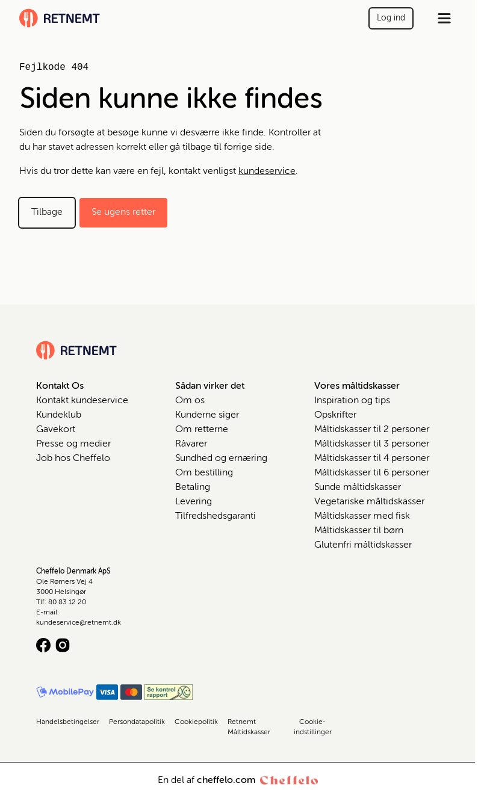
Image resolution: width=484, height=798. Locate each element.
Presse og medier (73, 444)
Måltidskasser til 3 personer (371, 444)
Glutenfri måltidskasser (363, 545)
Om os (190, 401)
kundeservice (267, 171)
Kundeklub (58, 415)
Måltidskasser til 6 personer (371, 473)
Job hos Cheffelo (73, 458)
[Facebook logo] (43, 645)
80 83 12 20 (67, 602)
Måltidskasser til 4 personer (371, 458)
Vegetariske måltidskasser (369, 502)
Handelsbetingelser (67, 722)
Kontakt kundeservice (82, 401)
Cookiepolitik (196, 722)
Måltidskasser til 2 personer (371, 430)
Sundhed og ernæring (221, 458)
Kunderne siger (207, 415)
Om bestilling (204, 473)
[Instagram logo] (62, 645)
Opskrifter (335, 415)
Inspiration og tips (352, 401)
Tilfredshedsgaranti (215, 516)
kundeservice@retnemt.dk (78, 622)
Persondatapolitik (137, 722)
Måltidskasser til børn (358, 531)
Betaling (192, 487)
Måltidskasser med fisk (362, 516)
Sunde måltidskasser (357, 487)
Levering (193, 502)
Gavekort (55, 430)
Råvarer (191, 444)
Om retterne (201, 430)
